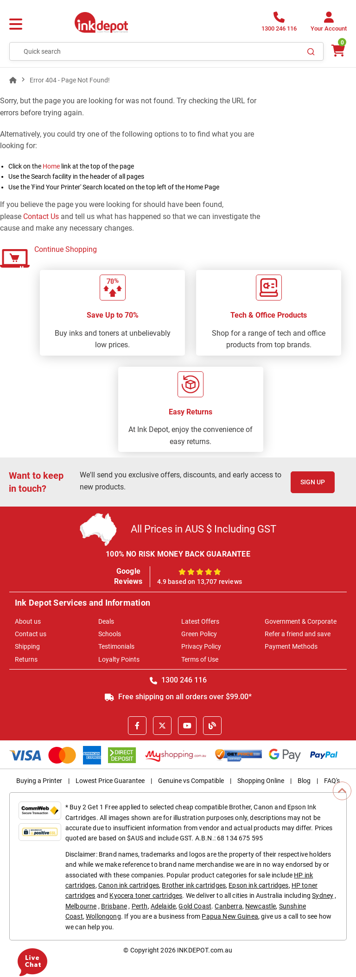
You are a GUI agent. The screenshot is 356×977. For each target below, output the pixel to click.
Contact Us (41, 216)
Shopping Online (260, 780)
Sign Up (312, 482)
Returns (26, 659)
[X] (162, 725)
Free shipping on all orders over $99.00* (178, 696)
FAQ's (332, 780)
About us (28, 621)
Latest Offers (200, 621)
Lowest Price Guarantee (110, 780)
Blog (304, 780)
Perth (140, 906)
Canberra (228, 906)
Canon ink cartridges (128, 885)
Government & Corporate (301, 621)
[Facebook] (137, 725)
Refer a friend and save (298, 634)
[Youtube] (187, 725)
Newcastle (260, 906)
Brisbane (114, 906)
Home (51, 166)
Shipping (27, 646)
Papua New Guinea (230, 916)
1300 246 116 (178, 680)
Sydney (322, 895)
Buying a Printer (39, 780)
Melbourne (80, 906)
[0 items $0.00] (337, 50)
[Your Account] (329, 24)
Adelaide (163, 906)
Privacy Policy (201, 646)
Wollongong (103, 916)
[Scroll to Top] (342, 791)
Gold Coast (194, 906)
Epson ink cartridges (258, 885)
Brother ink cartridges (194, 885)
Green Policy (199, 634)
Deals (106, 621)
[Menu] (15, 24)
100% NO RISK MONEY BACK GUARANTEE (178, 554)
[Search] (311, 51)
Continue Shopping (65, 249)
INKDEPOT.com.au (204, 950)
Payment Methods (291, 646)
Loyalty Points (119, 659)
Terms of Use (199, 659)
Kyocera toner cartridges (145, 895)
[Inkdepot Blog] (212, 725)
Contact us (30, 634)
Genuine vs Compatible (191, 780)
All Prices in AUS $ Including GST (203, 529)
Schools (109, 634)
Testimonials (116, 646)
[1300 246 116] (279, 24)
